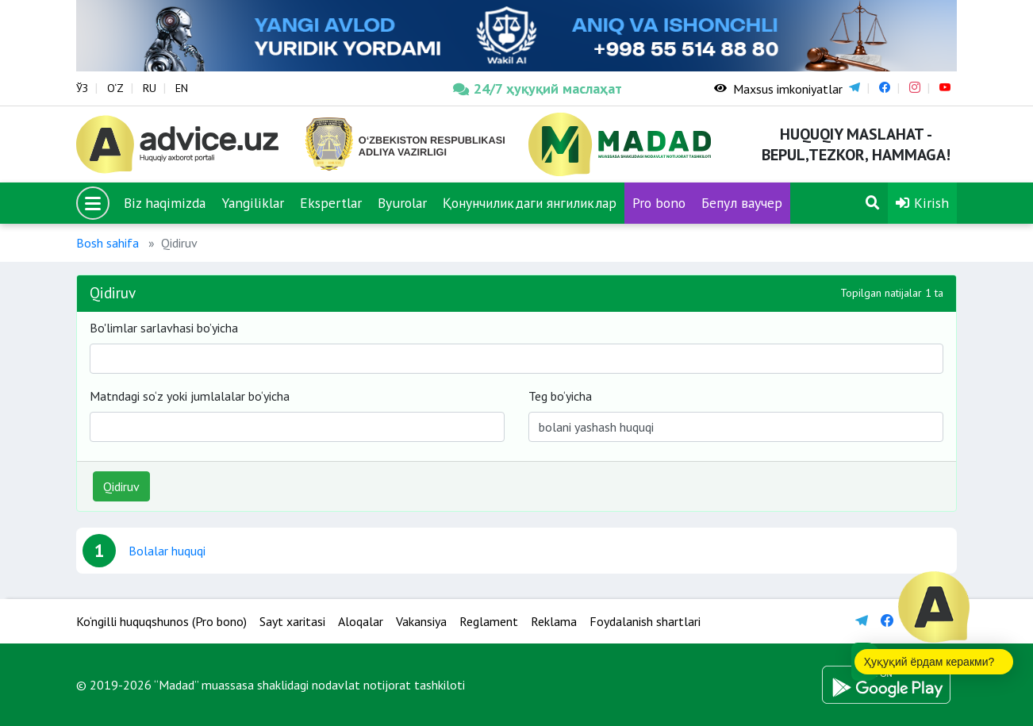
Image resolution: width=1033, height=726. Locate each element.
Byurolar (402, 203)
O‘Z (115, 88)
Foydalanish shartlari (645, 621)
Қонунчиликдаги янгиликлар (529, 203)
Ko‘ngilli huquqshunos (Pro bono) (161, 621)
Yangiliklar (252, 203)
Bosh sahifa (107, 243)
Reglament (488, 621)
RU (149, 88)
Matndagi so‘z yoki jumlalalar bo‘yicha (190, 396)
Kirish (922, 203)
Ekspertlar (331, 203)
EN (181, 88)
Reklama (554, 621)
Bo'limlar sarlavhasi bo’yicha (164, 328)
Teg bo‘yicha (560, 396)
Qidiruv (121, 486)
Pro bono (658, 203)
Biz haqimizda (164, 203)
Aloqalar (360, 621)
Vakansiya (421, 621)
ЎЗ (82, 88)
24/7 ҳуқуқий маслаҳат (537, 88)
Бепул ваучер (741, 203)
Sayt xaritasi (292, 621)
